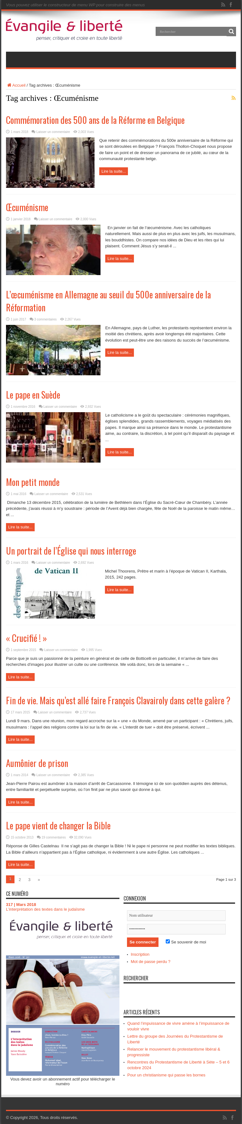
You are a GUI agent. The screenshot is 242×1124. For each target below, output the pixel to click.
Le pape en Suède (33, 394)
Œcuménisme (27, 207)
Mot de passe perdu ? (150, 961)
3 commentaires (45, 319)
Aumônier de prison (37, 763)
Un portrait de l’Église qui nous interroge (71, 550)
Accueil (16, 85)
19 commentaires (54, 837)
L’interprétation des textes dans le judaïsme (45, 909)
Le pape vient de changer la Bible (58, 825)
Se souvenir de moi (186, 942)
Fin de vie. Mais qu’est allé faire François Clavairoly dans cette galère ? (118, 700)
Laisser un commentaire (53, 132)
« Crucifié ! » (26, 637)
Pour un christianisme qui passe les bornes (166, 1075)
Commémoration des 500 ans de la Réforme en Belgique (95, 119)
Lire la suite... (113, 171)
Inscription (140, 954)
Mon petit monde (33, 482)
